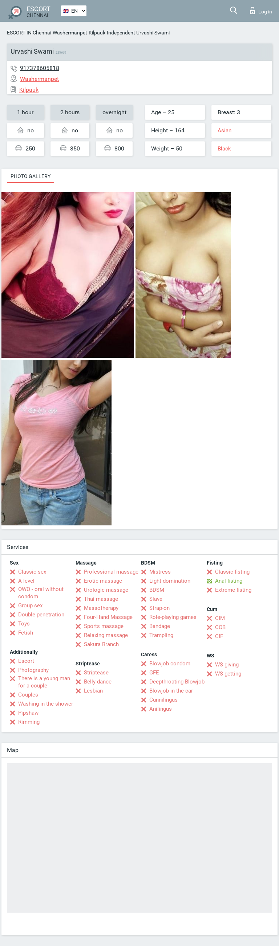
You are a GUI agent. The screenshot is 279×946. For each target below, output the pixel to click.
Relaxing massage (106, 635)
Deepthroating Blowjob (177, 681)
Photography (33, 670)
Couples (28, 694)
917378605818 (39, 68)
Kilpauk (97, 33)
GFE (154, 672)
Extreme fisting (233, 590)
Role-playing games (173, 617)
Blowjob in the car (171, 690)
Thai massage (101, 599)
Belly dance (98, 681)
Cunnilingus (163, 700)
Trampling (161, 635)
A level (26, 581)
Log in (261, 11)
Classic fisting (232, 572)
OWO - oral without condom (41, 593)
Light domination (169, 581)
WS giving (227, 664)
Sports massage (104, 626)
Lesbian (93, 690)
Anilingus (160, 709)
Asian (224, 130)
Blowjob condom (169, 663)
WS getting (228, 673)
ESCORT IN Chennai (29, 33)
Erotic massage (103, 581)
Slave (155, 599)
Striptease (96, 672)
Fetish (25, 632)
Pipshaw (28, 713)
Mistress (160, 572)
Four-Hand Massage (108, 617)
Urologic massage (106, 590)
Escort (26, 661)
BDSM (156, 590)
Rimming (29, 722)
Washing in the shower (45, 704)
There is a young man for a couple (44, 682)
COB (220, 627)
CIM (220, 618)
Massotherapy (101, 608)
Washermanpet (70, 33)
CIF (219, 636)
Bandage (159, 626)
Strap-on (159, 608)
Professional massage (111, 572)
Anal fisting (228, 581)
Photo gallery (30, 176)
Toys (24, 623)
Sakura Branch (101, 644)
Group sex (30, 605)
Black (224, 148)
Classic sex (32, 572)
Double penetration (41, 614)
